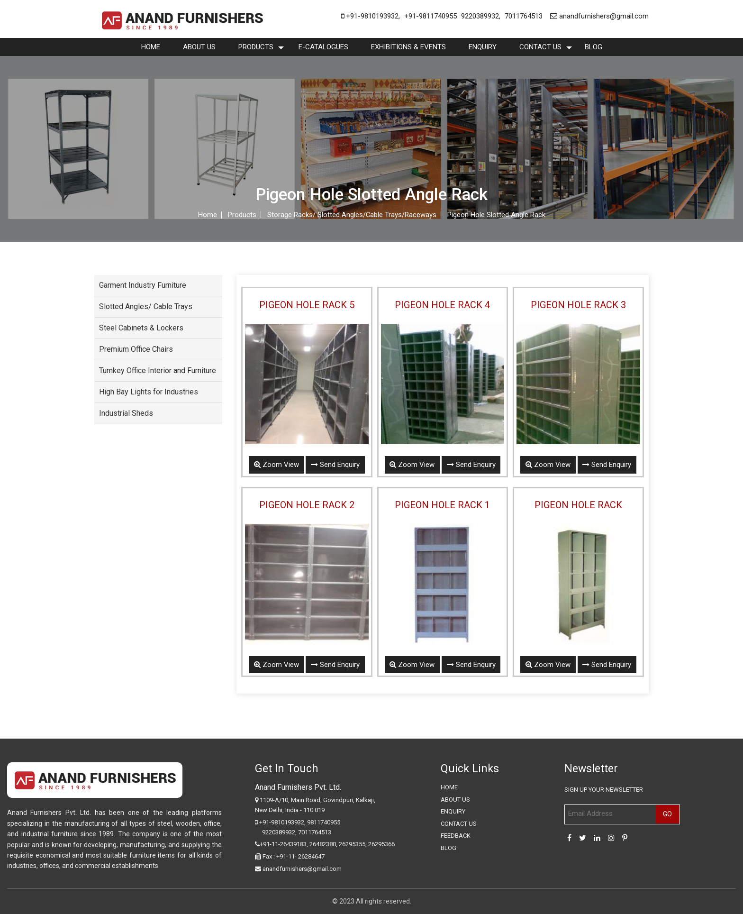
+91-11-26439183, (284, 844)
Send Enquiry (335, 464)
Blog (593, 47)
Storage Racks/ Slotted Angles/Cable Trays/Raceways (351, 214)
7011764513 (524, 16)
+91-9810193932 (370, 16)
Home (150, 47)
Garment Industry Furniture (142, 285)
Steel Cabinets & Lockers (141, 327)
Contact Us (540, 47)
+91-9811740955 (430, 16)
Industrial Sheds (126, 413)
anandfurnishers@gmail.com (599, 16)
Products (255, 47)
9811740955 (323, 822)
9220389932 (480, 16)
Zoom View (276, 464)
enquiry (483, 47)
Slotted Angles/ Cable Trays (145, 306)
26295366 (381, 844)
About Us (199, 47)
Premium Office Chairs (136, 349)
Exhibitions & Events (408, 47)
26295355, (353, 844)
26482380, (323, 844)
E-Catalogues (323, 47)
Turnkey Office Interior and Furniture (157, 370)
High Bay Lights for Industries (148, 391)
